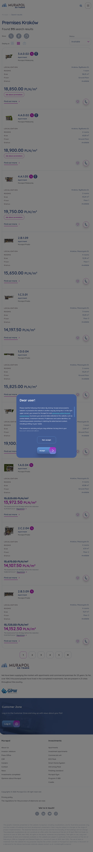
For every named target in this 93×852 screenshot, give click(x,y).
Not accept (46, 440)
